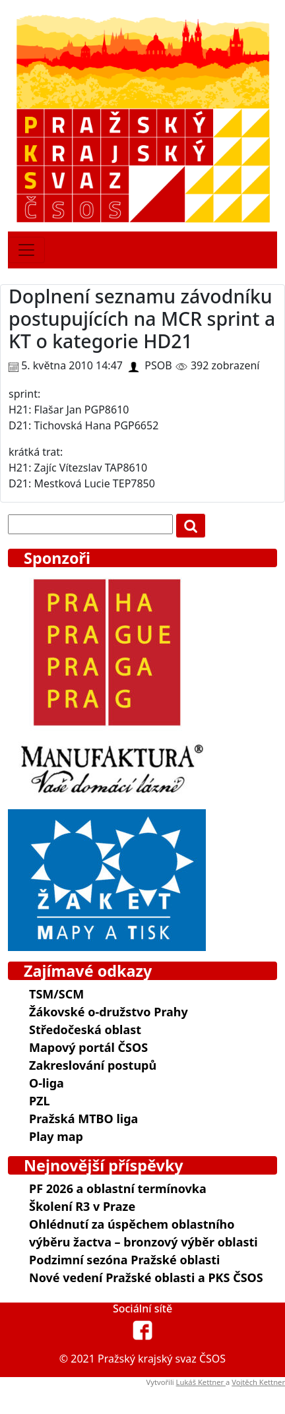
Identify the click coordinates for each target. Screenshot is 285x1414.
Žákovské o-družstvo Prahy (108, 1012)
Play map (56, 1136)
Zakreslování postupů (92, 1065)
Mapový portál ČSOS (88, 1047)
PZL (39, 1101)
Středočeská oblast (85, 1029)
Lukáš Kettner (201, 1382)
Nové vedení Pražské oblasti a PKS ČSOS (146, 1277)
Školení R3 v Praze (82, 1206)
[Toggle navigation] (26, 250)
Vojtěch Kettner (258, 1382)
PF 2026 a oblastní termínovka (117, 1188)
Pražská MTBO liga (83, 1118)
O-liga (46, 1083)
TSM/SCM (56, 994)
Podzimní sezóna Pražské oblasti (124, 1260)
